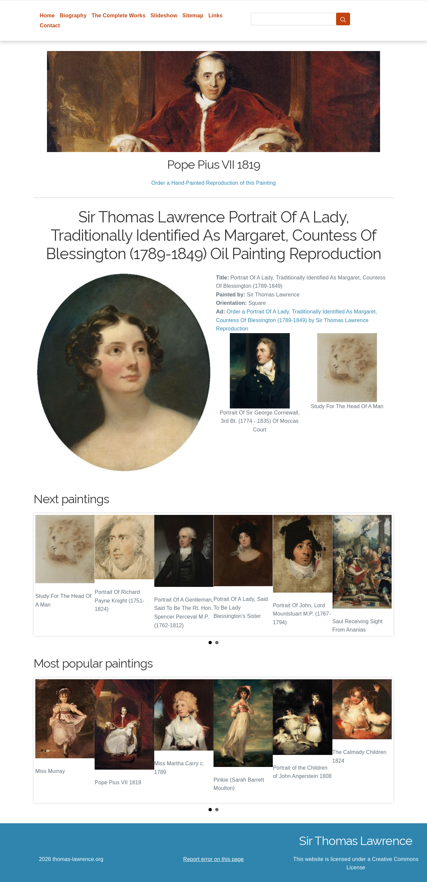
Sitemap (192, 15)
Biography (73, 15)
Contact (50, 25)
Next (383, 574)
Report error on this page (213, 859)
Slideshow (164, 15)
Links (216, 15)
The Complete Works (119, 15)
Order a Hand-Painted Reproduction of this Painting (213, 183)
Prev (44, 574)
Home (47, 15)
